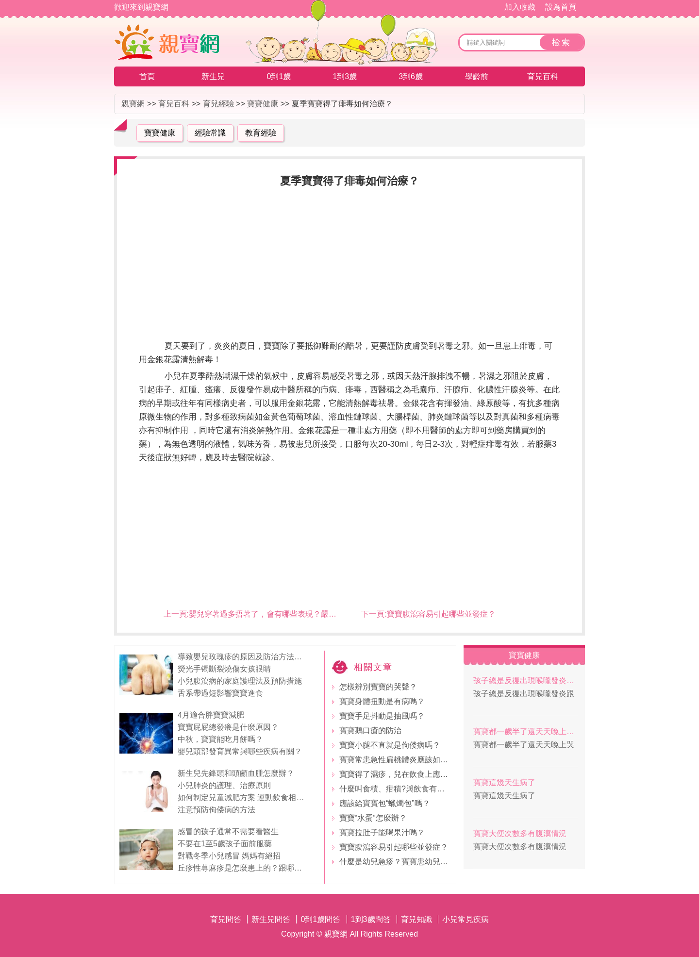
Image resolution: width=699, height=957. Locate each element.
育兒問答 (225, 919)
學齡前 (476, 76)
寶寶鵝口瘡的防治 (370, 730)
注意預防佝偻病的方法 (216, 810)
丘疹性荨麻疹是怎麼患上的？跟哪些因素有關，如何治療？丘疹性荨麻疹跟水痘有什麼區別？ (243, 868)
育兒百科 (542, 76)
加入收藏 (519, 7)
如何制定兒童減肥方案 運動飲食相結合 (243, 797)
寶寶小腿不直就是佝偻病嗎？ (389, 745)
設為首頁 (560, 7)
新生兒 (213, 76)
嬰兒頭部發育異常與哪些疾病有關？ (240, 751)
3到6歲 (411, 76)
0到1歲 (279, 76)
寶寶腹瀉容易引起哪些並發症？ (441, 614)
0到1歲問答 (320, 919)
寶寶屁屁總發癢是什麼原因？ (228, 727)
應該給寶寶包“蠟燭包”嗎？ (384, 803)
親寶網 (133, 104)
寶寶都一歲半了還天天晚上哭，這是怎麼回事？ (525, 731)
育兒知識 (416, 919)
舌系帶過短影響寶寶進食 (220, 693)
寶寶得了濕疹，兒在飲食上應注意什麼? (407, 774)
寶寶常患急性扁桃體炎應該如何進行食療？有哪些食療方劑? (442, 760)
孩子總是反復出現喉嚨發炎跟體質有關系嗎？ (525, 680)
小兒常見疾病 (465, 919)
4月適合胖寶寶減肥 (211, 715)
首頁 (147, 76)
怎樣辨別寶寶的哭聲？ (378, 687)
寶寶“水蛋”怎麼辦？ (373, 818)
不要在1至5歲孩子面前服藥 (225, 843)
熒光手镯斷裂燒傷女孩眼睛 (224, 669)
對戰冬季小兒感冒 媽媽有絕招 (229, 856)
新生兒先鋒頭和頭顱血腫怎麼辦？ (236, 773)
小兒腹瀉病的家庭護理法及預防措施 (240, 681)
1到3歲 (345, 76)
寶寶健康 (262, 104)
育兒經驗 (218, 104)
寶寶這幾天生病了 (504, 782)
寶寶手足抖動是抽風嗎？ (382, 716)
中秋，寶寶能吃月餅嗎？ (220, 739)
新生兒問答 (270, 919)
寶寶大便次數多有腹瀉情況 (519, 833)
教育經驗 (260, 133)
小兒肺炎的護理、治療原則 (224, 785)
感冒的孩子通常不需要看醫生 (228, 831)
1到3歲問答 (371, 919)
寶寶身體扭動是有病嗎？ (382, 701)
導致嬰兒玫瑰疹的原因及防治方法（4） (243, 657)
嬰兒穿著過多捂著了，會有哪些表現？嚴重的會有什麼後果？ (294, 614)
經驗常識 (210, 133)
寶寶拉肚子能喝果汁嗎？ (382, 832)
